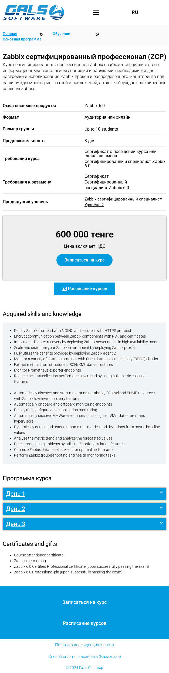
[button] (96, 12)
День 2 (15, 508)
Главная (10, 34)
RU (135, 12)
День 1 (15, 493)
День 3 (15, 524)
